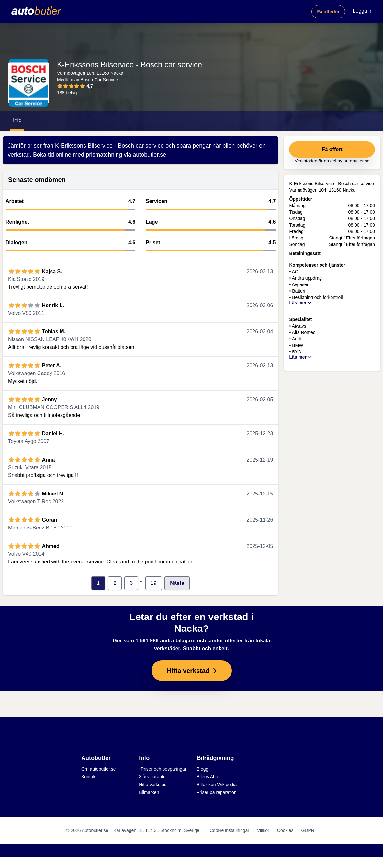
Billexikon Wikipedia (217, 784)
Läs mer (300, 302)
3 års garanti (151, 776)
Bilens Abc (207, 776)
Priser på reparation (217, 792)
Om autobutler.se (98, 769)
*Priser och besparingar (162, 769)
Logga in (363, 11)
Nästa (177, 583)
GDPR (307, 830)
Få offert (332, 149)
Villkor (263, 830)
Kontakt (88, 776)
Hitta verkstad (153, 784)
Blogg (202, 769)
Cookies (285, 830)
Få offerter (328, 11)
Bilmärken (149, 792)
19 (154, 583)
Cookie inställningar (229, 830)
